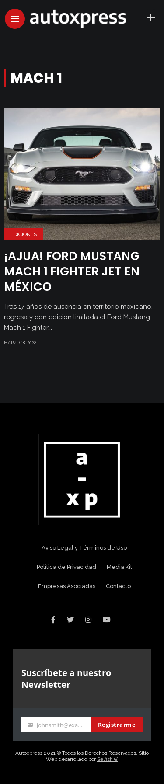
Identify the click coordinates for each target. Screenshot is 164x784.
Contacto (118, 586)
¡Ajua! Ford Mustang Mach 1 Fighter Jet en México (72, 271)
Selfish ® (107, 759)
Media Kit (119, 567)
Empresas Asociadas (66, 586)
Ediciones (23, 234)
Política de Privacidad (66, 567)
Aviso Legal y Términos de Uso (84, 547)
